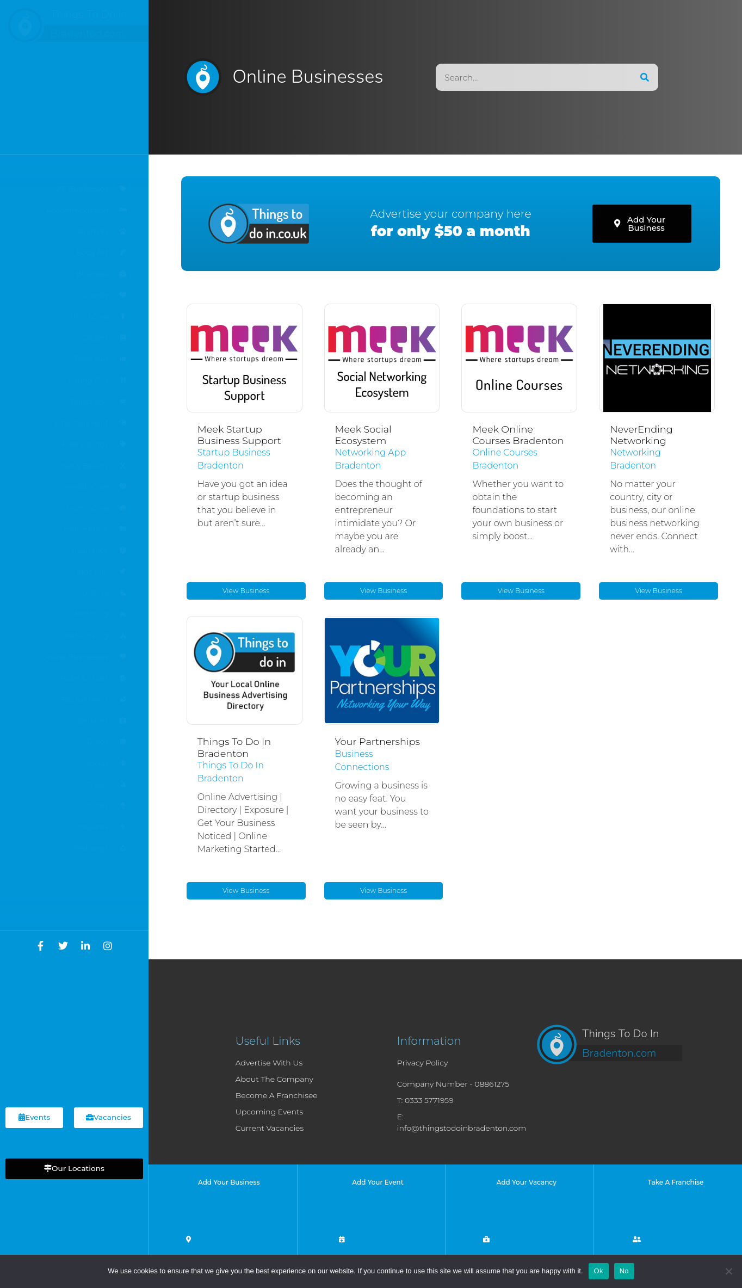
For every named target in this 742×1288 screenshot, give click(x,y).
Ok (598, 1271)
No (624, 1271)
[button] (74, 1168)
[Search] (644, 77)
